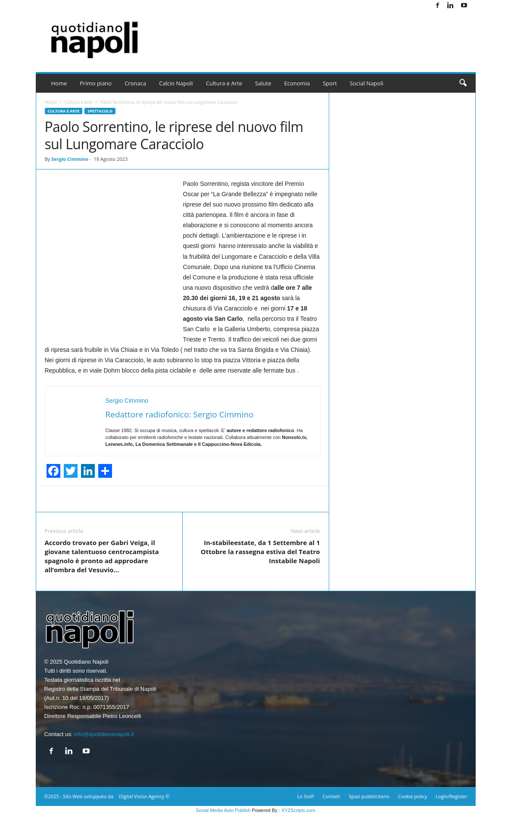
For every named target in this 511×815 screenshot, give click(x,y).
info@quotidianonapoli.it (104, 734)
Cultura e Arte (224, 83)
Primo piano (96, 83)
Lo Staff (305, 796)
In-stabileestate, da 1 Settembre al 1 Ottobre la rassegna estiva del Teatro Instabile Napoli (260, 551)
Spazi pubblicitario (369, 796)
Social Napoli (366, 83)
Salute (263, 83)
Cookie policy (412, 796)
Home (59, 83)
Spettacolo (99, 111)
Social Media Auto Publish (223, 810)
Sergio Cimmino (69, 159)
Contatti (331, 796)
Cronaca (135, 83)
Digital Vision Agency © (144, 796)
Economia (297, 83)
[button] (462, 83)
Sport (330, 83)
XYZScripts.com (298, 810)
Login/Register (451, 796)
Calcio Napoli (176, 83)
